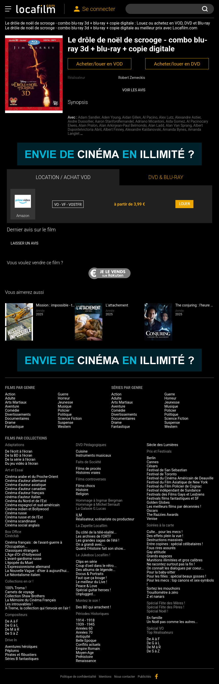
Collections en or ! (19, 581)
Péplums (12, 651)
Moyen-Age (85, 653)
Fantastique (14, 427)
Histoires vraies (88, 473)
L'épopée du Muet (19, 563)
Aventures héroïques (21, 647)
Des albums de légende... (95, 570)
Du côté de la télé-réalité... (96, 532)
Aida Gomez (175, 121)
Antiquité (83, 636)
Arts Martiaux (16, 402)
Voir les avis (133, 90)
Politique (65, 414)
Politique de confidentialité (78, 676)
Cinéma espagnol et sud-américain (32, 505)
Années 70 (84, 632)
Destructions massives (165, 540)
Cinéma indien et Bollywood (27, 509)
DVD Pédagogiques (91, 445)
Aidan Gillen (131, 117)
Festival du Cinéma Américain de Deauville (180, 478)
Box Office (13, 532)
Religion (82, 494)
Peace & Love (86, 586)
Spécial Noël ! (157, 611)
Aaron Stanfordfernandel (114, 121)
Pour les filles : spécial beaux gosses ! (176, 576)
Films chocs (85, 486)
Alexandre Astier (187, 117)
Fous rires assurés (161, 548)
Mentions (105, 676)
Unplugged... (86, 594)
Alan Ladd (156, 125)
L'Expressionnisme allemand (27, 567)
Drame (10, 423)
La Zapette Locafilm (91, 526)
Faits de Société (88, 462)
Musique (64, 406)
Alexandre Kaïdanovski (143, 129)
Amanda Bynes (174, 129)
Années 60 (84, 628)
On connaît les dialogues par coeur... (175, 568)
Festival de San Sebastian (167, 470)
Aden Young (111, 117)
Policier (63, 410)
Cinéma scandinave (20, 521)
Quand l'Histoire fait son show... (100, 548)
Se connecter (98, 9)
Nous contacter (124, 676)
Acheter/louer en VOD (99, 64)
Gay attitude (156, 552)
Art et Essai (14, 470)
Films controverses (91, 479)
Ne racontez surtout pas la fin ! (171, 564)
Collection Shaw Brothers (25, 596)
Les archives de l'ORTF (93, 536)
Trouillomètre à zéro (162, 592)
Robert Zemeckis (131, 78)
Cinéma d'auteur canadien (25, 489)
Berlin (151, 458)
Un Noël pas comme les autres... (172, 622)
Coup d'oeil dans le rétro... (96, 566)
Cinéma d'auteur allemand (25, 481)
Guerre (63, 394)
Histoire (82, 490)
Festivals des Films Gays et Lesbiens (176, 494)
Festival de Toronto (162, 474)
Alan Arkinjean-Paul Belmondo (123, 125)
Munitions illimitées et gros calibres (175, 560)
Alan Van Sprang (179, 125)
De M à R (12, 629)
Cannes (153, 462)
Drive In (11, 640)
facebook (156, 676)
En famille (154, 618)
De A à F (11, 621)
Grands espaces (159, 556)
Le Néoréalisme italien (22, 575)
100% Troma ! (15, 588)
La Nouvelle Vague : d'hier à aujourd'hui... (37, 571)
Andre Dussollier (80, 121)
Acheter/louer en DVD (177, 64)
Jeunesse (65, 402)
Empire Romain (88, 649)
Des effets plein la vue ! (165, 536)
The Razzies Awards (162, 515)
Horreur (64, 398)
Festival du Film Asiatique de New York (177, 482)
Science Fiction (70, 418)
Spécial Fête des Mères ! (166, 603)
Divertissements (18, 414)
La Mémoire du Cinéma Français (30, 600)
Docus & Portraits (89, 574)
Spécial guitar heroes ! (93, 590)
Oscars (152, 511)
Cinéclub (12, 536)
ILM (79, 515)
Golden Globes (158, 502)
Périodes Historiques (92, 614)
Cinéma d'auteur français (24, 493)
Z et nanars (156, 596)
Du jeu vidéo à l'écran (21, 463)
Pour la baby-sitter (161, 572)
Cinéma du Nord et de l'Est (26, 501)
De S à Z (11, 633)
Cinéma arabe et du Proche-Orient (31, 477)
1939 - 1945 (85, 624)
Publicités (144, 676)
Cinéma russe (16, 513)
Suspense (65, 423)
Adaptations (14, 445)
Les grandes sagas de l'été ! (97, 540)
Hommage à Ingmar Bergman (99, 500)
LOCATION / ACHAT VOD (63, 177)
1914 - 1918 (85, 620)
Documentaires (17, 418)
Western (64, 427)
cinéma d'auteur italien (23, 497)
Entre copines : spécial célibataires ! (175, 544)
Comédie (12, 410)
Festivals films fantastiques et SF (173, 498)
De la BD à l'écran (18, 455)
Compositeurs (16, 615)
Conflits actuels (88, 645)
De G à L (11, 625)
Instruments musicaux (93, 455)
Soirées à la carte (160, 525)
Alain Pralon (88, 125)
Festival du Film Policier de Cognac (174, 486)
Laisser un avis (24, 243)
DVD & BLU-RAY (165, 177)
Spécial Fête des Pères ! (165, 607)
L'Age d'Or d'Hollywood (23, 555)
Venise (152, 519)
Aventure (12, 406)
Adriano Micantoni (149, 121)
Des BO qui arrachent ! (93, 607)
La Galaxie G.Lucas (91, 508)
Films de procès (88, 469)
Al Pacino (149, 117)
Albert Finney (113, 129)
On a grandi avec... (90, 544)
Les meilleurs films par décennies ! (174, 506)
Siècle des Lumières (162, 445)
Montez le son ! (88, 601)
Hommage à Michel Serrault (98, 504)
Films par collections (26, 438)
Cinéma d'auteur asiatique (25, 485)
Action (10, 394)
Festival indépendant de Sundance (174, 490)
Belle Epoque (86, 640)
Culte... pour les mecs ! (164, 532)
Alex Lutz (166, 117)
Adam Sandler (89, 117)
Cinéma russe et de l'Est (24, 517)
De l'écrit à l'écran (18, 451)
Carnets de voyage (19, 592)
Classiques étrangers (21, 550)
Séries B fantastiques (22, 659)
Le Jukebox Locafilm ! (93, 555)
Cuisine (81, 451)
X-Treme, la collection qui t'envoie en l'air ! (37, 608)
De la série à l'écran (20, 459)
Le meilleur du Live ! (91, 582)
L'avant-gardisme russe (23, 559)
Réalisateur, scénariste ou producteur (105, 519)
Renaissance (86, 661)
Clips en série (86, 562)
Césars (152, 466)
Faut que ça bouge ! (91, 578)
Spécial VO (155, 628)
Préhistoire (84, 657)
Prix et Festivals (159, 451)
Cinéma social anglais (22, 525)
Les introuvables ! (19, 604)
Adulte (10, 398)
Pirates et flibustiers (20, 655)
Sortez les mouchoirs (163, 588)
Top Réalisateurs (160, 632)
